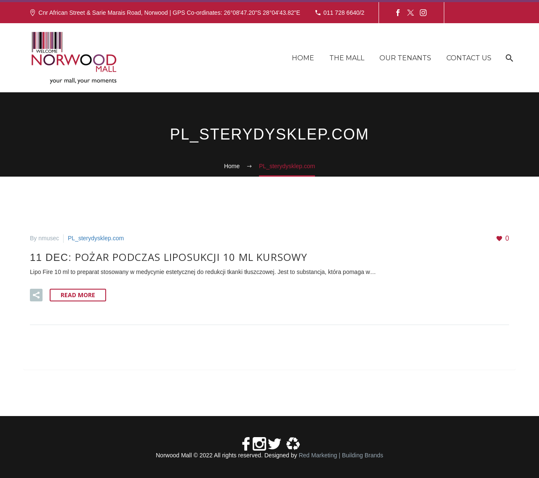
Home (303, 58)
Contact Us (468, 58)
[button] (36, 295)
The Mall (346, 58)
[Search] (508, 58)
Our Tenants (405, 58)
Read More (78, 295)
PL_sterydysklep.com (96, 238)
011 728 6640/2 (343, 12)
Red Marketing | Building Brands (341, 455)
